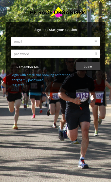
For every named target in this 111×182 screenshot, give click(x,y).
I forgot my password (27, 80)
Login (88, 66)
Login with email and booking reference (40, 75)
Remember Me (25, 67)
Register (17, 85)
